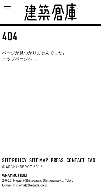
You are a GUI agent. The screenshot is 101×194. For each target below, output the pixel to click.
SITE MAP (38, 160)
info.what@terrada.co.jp (29, 185)
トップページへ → (20, 58)
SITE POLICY (14, 160)
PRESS (57, 160)
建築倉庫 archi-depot (51, 11)
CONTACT (76, 160)
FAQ (91, 160)
